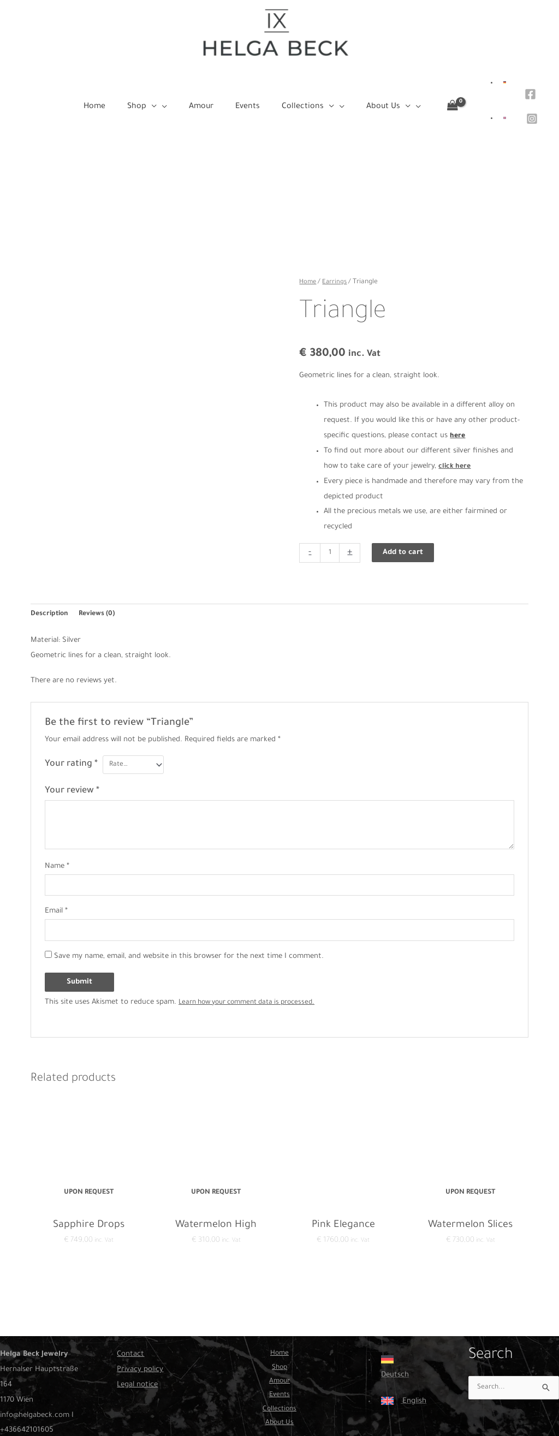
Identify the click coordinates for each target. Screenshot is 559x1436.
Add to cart (405, 515)
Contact (130, 1323)
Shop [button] (279, 1338)
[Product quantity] (330, 515)
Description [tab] (51, 578)
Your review (72, 755)
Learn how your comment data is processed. (254, 970)
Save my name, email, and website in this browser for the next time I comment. (189, 924)
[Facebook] (529, 89)
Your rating (71, 729)
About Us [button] (279, 1399)
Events (279, 1369)
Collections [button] (279, 1384)
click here (455, 429)
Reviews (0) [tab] (101, 578)
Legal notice (137, 1353)
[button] (165, 97)
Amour (279, 1353)
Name (57, 831)
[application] (170, 97)
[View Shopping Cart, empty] (451, 97)
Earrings (336, 244)
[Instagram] (531, 105)
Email (56, 878)
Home (308, 244)
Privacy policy (140, 1338)
